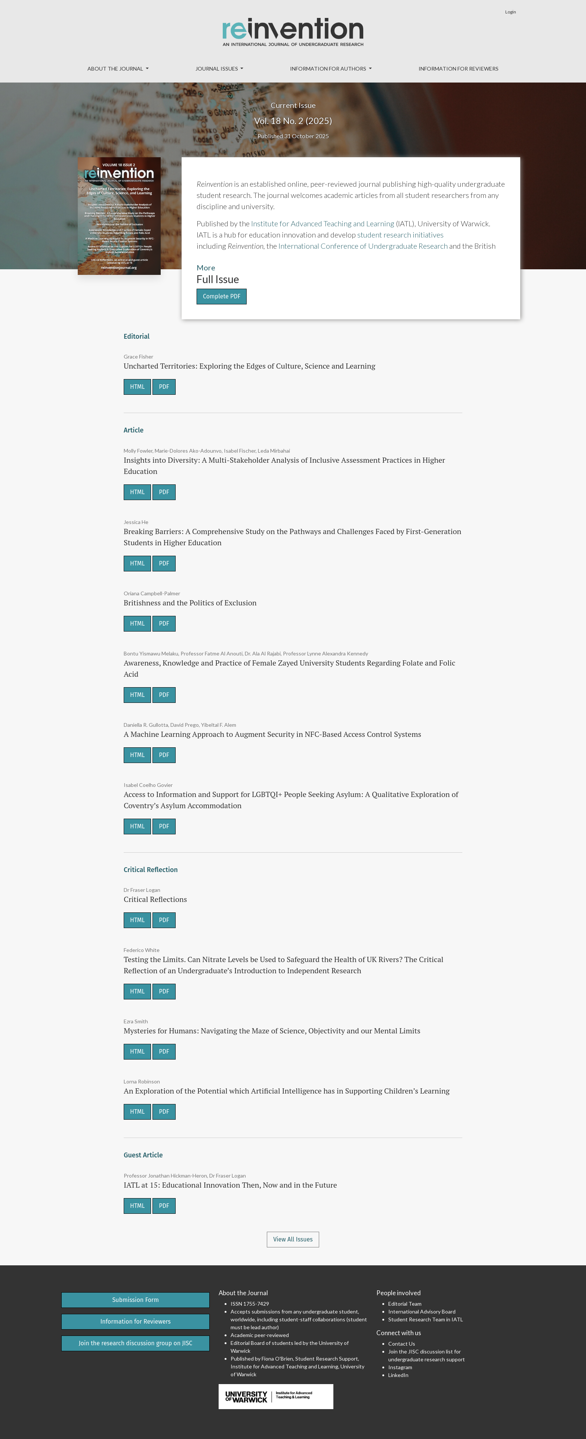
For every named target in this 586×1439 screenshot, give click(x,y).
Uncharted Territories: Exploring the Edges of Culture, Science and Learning (249, 366)
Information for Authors (328, 68)
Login (510, 12)
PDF (164, 386)
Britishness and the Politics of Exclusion (190, 603)
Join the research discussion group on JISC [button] (135, 1343)
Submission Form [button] (135, 1299)
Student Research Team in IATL (425, 1319)
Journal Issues (217, 68)
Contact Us (401, 1343)
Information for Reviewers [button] (136, 1321)
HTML (137, 386)
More (206, 267)
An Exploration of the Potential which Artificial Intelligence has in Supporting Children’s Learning (287, 1091)
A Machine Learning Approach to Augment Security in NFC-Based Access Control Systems (272, 734)
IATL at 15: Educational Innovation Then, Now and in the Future (230, 1185)
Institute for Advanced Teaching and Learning (322, 223)
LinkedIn (398, 1375)
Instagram (400, 1367)
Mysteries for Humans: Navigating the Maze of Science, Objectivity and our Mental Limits (272, 1031)
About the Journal (115, 68)
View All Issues (293, 1239)
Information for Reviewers (459, 68)
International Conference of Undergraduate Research (363, 245)
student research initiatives (400, 234)
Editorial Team (405, 1303)
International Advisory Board (422, 1311)
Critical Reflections (155, 899)
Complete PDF (221, 296)
